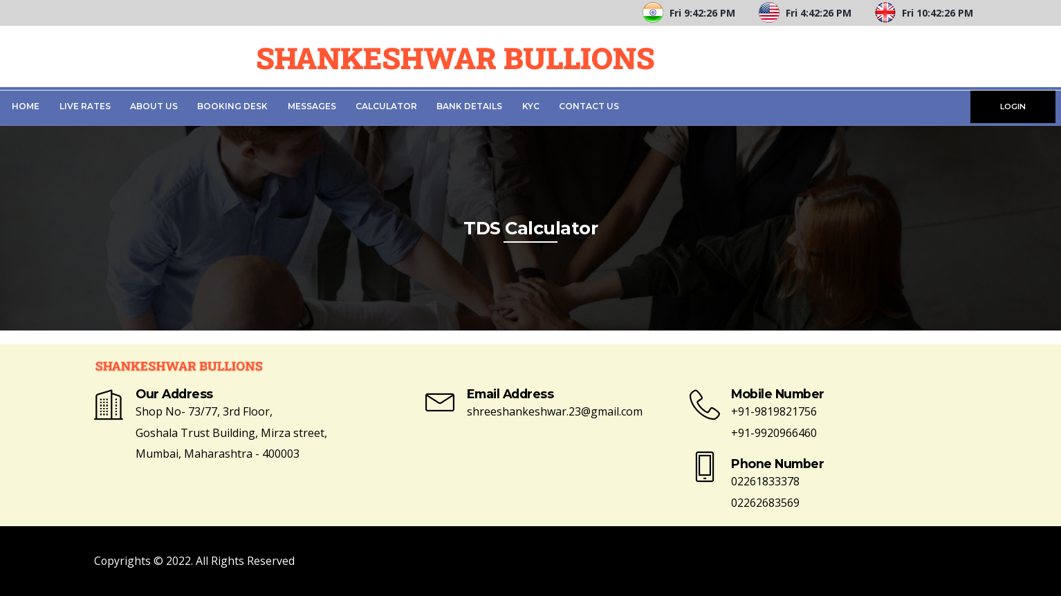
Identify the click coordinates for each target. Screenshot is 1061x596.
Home (25, 106)
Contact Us (589, 106)
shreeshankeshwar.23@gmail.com (555, 411)
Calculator (386, 106)
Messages (312, 106)
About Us (154, 106)
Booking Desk (232, 106)
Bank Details (469, 106)
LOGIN (1013, 106)
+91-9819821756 (774, 411)
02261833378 (765, 481)
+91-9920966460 (774, 432)
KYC (530, 106)
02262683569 (765, 502)
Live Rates (85, 106)
